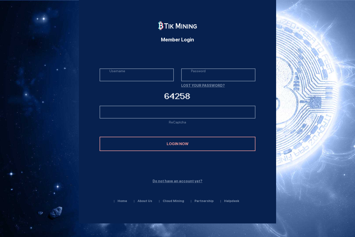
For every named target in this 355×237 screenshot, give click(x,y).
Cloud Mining (173, 201)
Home (122, 201)
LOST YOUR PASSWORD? (203, 85)
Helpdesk (231, 201)
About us (145, 201)
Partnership (204, 201)
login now (177, 144)
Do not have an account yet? (177, 181)
